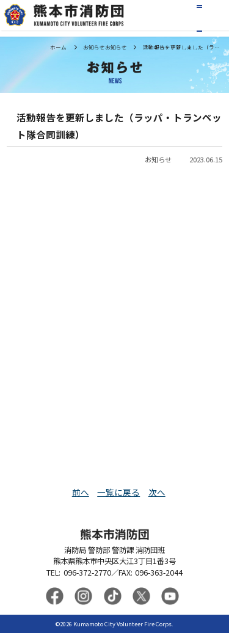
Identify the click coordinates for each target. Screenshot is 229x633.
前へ (80, 492)
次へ (156, 492)
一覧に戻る (118, 492)
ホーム (58, 47)
